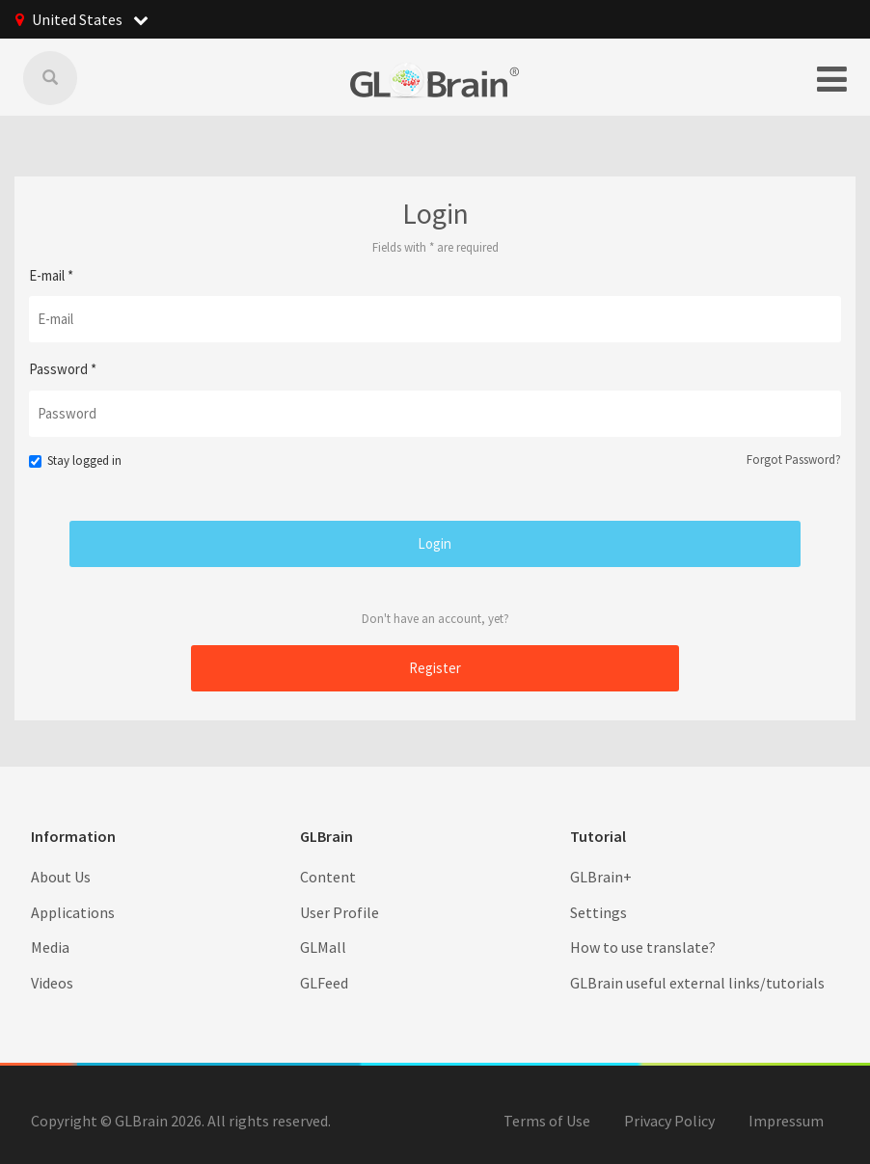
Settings (598, 912)
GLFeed (324, 982)
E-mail (51, 275)
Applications (73, 912)
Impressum (786, 1120)
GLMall (323, 947)
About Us (61, 876)
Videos (52, 982)
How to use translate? (643, 947)
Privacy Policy (669, 1120)
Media (50, 947)
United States (90, 19)
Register (435, 668)
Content (328, 876)
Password (62, 369)
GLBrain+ (601, 876)
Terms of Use (546, 1120)
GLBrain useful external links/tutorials (697, 982)
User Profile (339, 912)
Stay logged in (75, 460)
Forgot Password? (794, 459)
